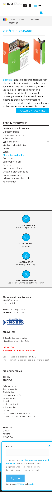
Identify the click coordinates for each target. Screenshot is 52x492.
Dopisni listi (8, 158)
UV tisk (6, 410)
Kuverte (7, 165)
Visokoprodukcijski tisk (14, 145)
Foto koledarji (10, 181)
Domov (12, 19)
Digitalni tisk (8, 392)
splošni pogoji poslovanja (26, 471)
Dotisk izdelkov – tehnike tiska (16, 413)
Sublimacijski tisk (10, 404)
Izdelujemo (8, 79)
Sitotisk (6, 401)
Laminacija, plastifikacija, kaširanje (19, 416)
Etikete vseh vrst (11, 141)
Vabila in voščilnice (12, 168)
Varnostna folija (11, 131)
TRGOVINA (8, 437)
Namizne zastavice (12, 175)
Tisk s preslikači (10, 407)
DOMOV (6, 377)
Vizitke (6, 148)
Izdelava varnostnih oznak (16, 178)
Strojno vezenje (10, 389)
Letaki (6, 151)
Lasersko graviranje (12, 395)
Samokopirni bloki (12, 161)
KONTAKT (7, 434)
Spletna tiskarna (11, 138)
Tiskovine (23, 19)
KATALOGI (7, 427)
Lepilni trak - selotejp (13, 135)
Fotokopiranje (9, 386)
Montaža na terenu (11, 398)
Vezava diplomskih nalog (15, 171)
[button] (49, 477)
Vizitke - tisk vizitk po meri (16, 128)
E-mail (9, 478)
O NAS (6, 431)
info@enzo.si (19, 309)
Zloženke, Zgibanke (13, 155)
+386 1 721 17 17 (19, 312)
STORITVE (7, 380)
